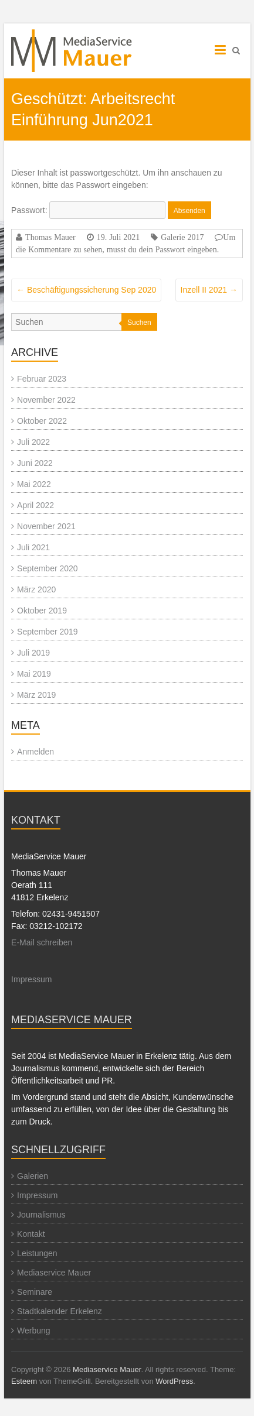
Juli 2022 (33, 442)
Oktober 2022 (42, 421)
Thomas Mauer (50, 237)
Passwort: (88, 210)
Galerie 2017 (182, 237)
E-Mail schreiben (41, 942)
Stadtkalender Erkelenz (59, 1311)
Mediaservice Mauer (54, 1272)
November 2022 (46, 399)
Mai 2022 (34, 484)
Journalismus (41, 1214)
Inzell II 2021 (209, 289)
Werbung (33, 1330)
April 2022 (35, 505)
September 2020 (47, 568)
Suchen (139, 322)
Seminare (34, 1292)
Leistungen (37, 1253)
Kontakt (31, 1234)
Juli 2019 (33, 652)
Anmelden (35, 751)
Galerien (32, 1176)
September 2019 (47, 631)
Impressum (31, 979)
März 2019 (36, 695)
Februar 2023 (41, 378)
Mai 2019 (34, 673)
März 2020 (36, 589)
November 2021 (46, 526)
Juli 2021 (33, 547)
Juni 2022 (35, 463)
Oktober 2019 (42, 610)
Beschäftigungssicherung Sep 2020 (86, 289)
